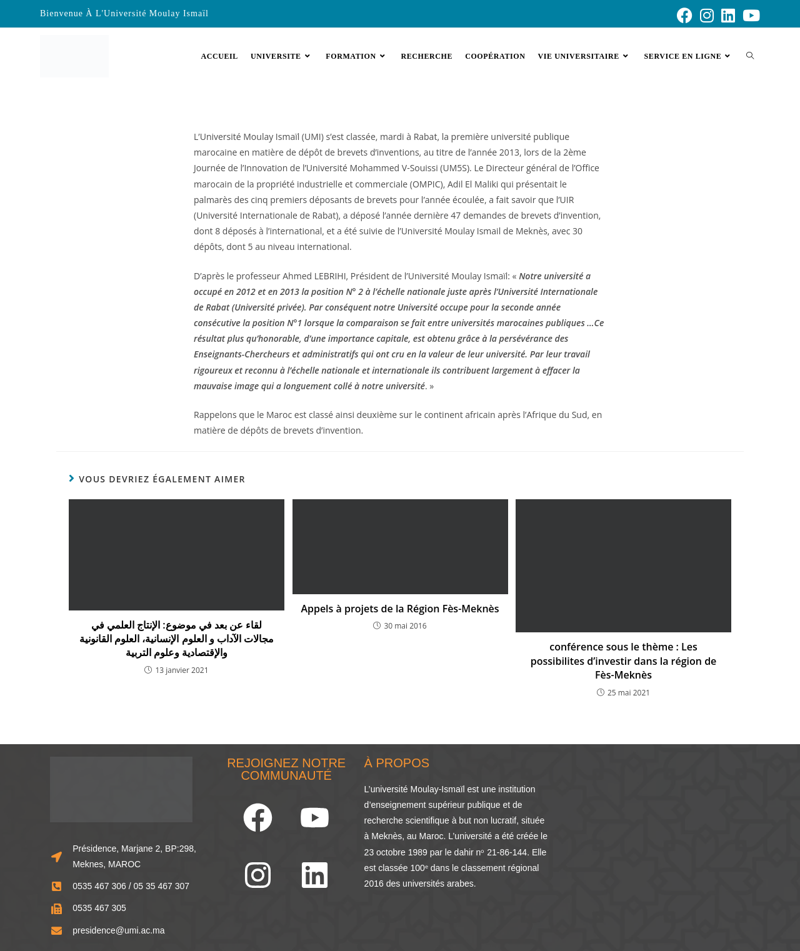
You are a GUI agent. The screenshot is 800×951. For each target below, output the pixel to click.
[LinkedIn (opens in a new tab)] (728, 15)
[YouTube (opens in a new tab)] (749, 15)
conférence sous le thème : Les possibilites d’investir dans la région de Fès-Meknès (624, 661)
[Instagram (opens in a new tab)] (707, 15)
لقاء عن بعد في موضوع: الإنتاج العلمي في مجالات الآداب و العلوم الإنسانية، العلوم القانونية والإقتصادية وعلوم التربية (176, 639)
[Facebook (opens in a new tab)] (684, 15)
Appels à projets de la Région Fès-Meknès (400, 608)
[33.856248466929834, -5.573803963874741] (656, 842)
